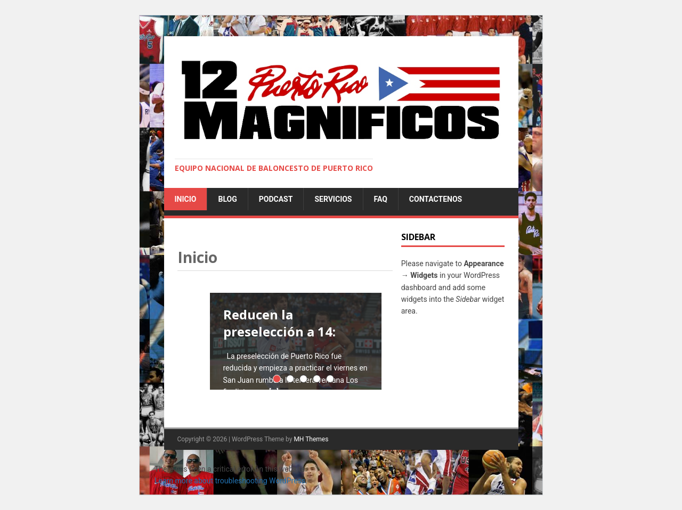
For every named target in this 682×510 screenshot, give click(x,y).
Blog (227, 199)
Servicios (333, 199)
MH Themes (311, 439)
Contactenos (435, 199)
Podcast (276, 199)
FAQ (380, 199)
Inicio (186, 199)
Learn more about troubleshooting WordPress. (231, 480)
